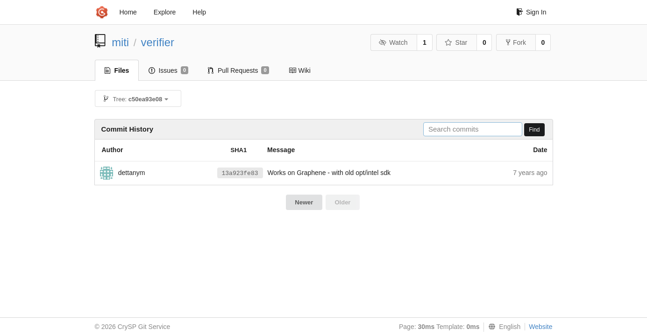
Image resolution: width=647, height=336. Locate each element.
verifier (157, 42)
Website (540, 326)
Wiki (300, 70)
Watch (393, 42)
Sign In (531, 12)
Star (456, 42)
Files (117, 70)
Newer (304, 202)
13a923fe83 (240, 173)
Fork (516, 42)
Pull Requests (238, 70)
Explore (165, 12)
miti (120, 42)
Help (199, 12)
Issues (168, 70)
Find (534, 129)
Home (128, 12)
